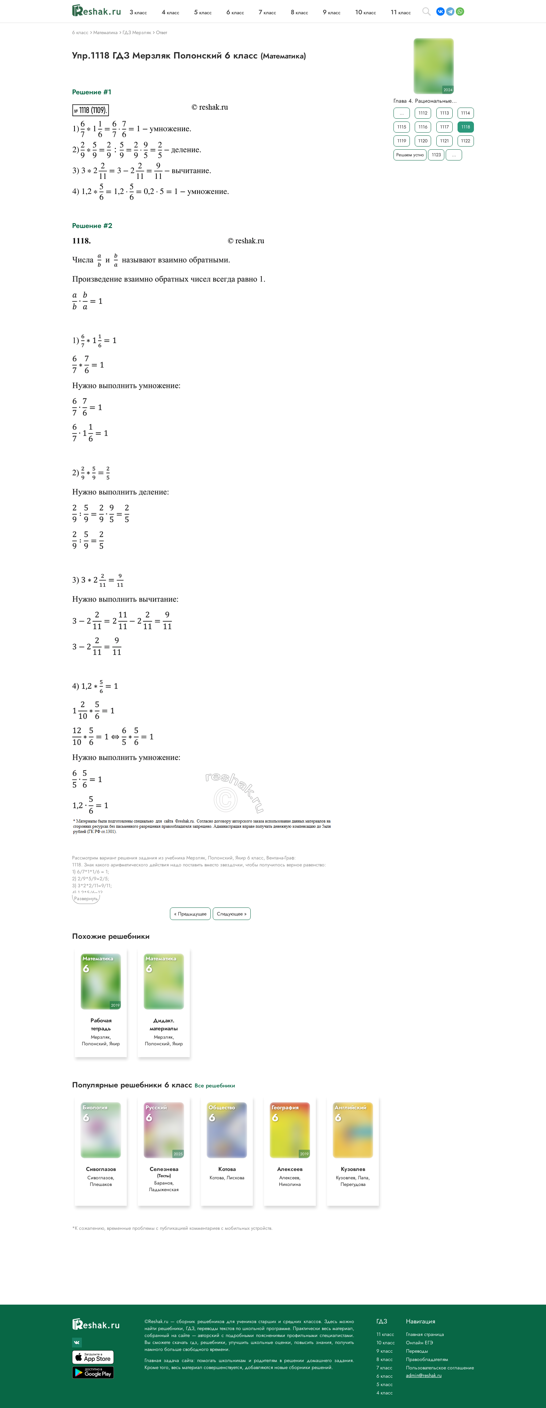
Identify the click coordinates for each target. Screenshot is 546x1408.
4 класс (384, 1392)
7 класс (384, 1367)
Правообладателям (427, 1359)
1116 (423, 127)
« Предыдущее (190, 913)
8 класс (384, 1359)
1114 (465, 113)
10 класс (385, 1342)
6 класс (384, 1375)
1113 (444, 113)
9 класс (384, 1350)
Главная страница (425, 1334)
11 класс (385, 1334)
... (402, 113)
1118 (465, 127)
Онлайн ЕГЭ (419, 1342)
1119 (401, 140)
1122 (465, 140)
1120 (423, 140)
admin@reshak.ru (424, 1375)
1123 (436, 154)
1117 (444, 127)
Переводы (417, 1350)
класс (138, 12)
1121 (444, 140)
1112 (423, 113)
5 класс (384, 1384)
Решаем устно (410, 154)
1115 (401, 127)
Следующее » (232, 913)
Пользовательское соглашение (440, 1367)
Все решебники (215, 1085)
